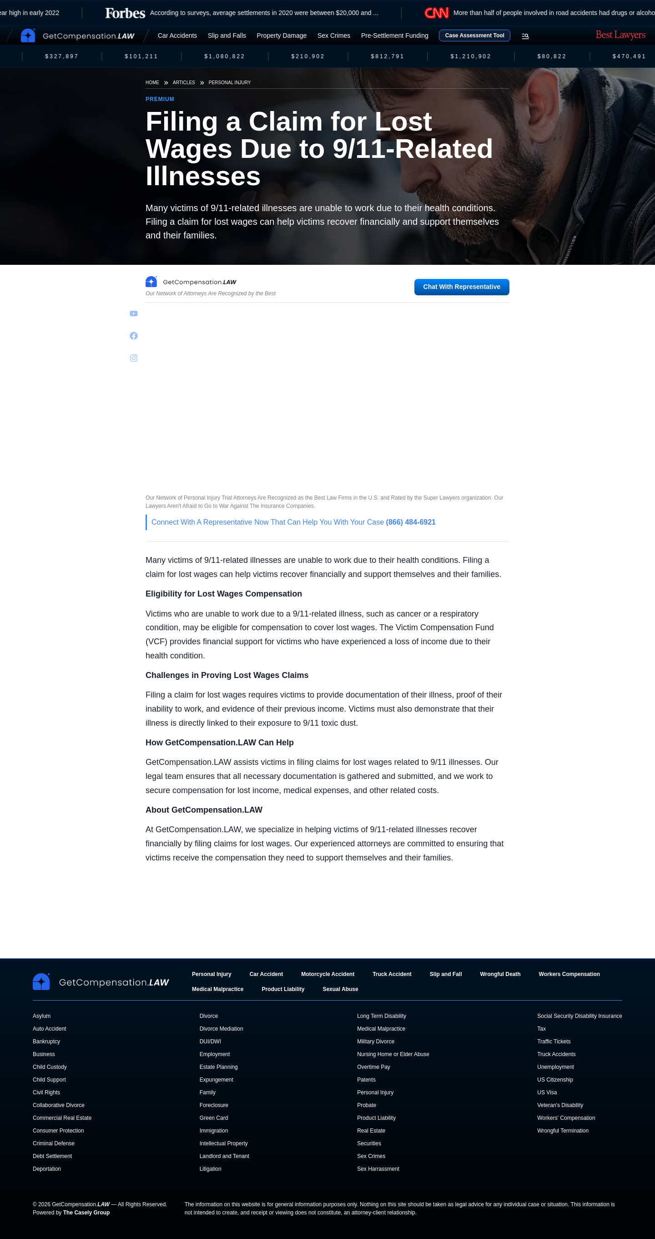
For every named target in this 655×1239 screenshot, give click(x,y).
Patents (366, 1080)
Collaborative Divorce (59, 1105)
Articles (184, 82)
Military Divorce (375, 1041)
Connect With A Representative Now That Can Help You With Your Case (293, 522)
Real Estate (371, 1131)
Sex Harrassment (378, 1169)
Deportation (47, 1169)
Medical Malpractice (217, 989)
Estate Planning (219, 1067)
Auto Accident (49, 1029)
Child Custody (50, 1067)
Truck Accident (392, 974)
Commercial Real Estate (62, 1118)
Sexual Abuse (340, 989)
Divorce (209, 1016)
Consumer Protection (58, 1131)
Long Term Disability (381, 1016)
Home (152, 82)
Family (208, 1092)
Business (44, 1054)
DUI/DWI (210, 1041)
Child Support (49, 1080)
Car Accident (266, 974)
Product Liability (283, 989)
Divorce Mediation (221, 1029)
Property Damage (282, 35)
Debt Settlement (52, 1156)
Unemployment (555, 1067)
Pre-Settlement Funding (394, 35)
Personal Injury (230, 82)
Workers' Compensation (566, 1118)
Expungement (216, 1080)
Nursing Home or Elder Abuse (393, 1054)
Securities (369, 1143)
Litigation (211, 1169)
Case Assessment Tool (474, 35)
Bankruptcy (46, 1041)
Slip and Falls (227, 35)
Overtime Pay (373, 1067)
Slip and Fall (446, 974)
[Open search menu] (525, 36)
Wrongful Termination (563, 1131)
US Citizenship (555, 1080)
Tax (541, 1029)
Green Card (214, 1118)
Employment (215, 1054)
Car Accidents (177, 35)
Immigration (214, 1131)
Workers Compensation (569, 974)
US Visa (547, 1092)
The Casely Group (86, 1212)
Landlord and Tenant (224, 1156)
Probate (366, 1105)
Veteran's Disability (560, 1105)
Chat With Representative (461, 286)
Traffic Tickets (553, 1041)
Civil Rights (46, 1092)
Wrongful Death (500, 974)
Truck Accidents (556, 1054)
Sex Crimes (333, 35)
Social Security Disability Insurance (579, 1016)
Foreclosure (214, 1105)
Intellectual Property (224, 1143)
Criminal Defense (54, 1143)
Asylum (41, 1016)
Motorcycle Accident (327, 974)
